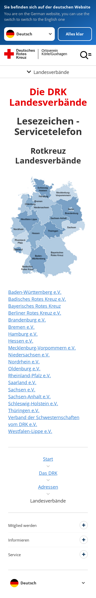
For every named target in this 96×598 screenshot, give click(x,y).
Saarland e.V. (22, 382)
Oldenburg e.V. (24, 368)
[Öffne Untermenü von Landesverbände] (48, 72)
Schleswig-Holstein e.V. (33, 403)
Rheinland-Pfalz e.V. (29, 375)
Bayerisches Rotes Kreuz (34, 306)
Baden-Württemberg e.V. (34, 292)
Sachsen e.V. (21, 390)
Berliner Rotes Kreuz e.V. (34, 313)
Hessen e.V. (20, 341)
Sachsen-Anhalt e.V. (29, 396)
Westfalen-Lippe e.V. (30, 431)
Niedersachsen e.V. (29, 355)
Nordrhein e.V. (24, 362)
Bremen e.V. (21, 327)
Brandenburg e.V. (27, 320)
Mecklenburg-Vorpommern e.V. (42, 348)
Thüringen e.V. (23, 410)
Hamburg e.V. (23, 334)
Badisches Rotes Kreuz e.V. (37, 299)
